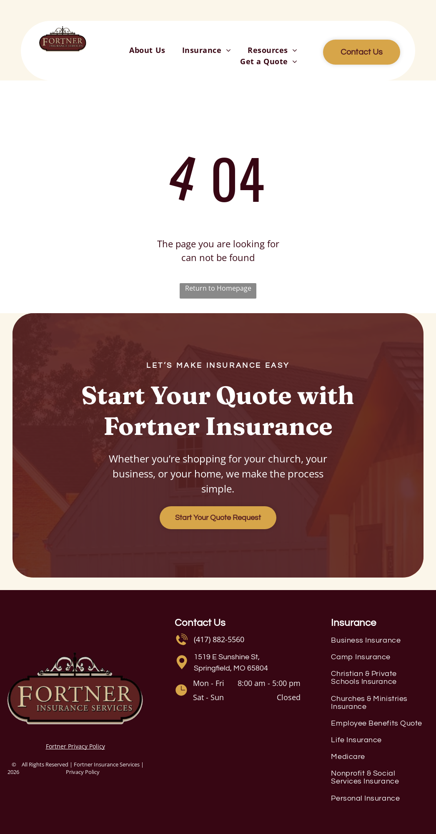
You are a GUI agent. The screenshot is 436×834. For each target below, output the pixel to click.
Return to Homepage (218, 288)
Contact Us (200, 623)
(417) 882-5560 (219, 639)
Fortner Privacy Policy (75, 746)
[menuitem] (147, 50)
